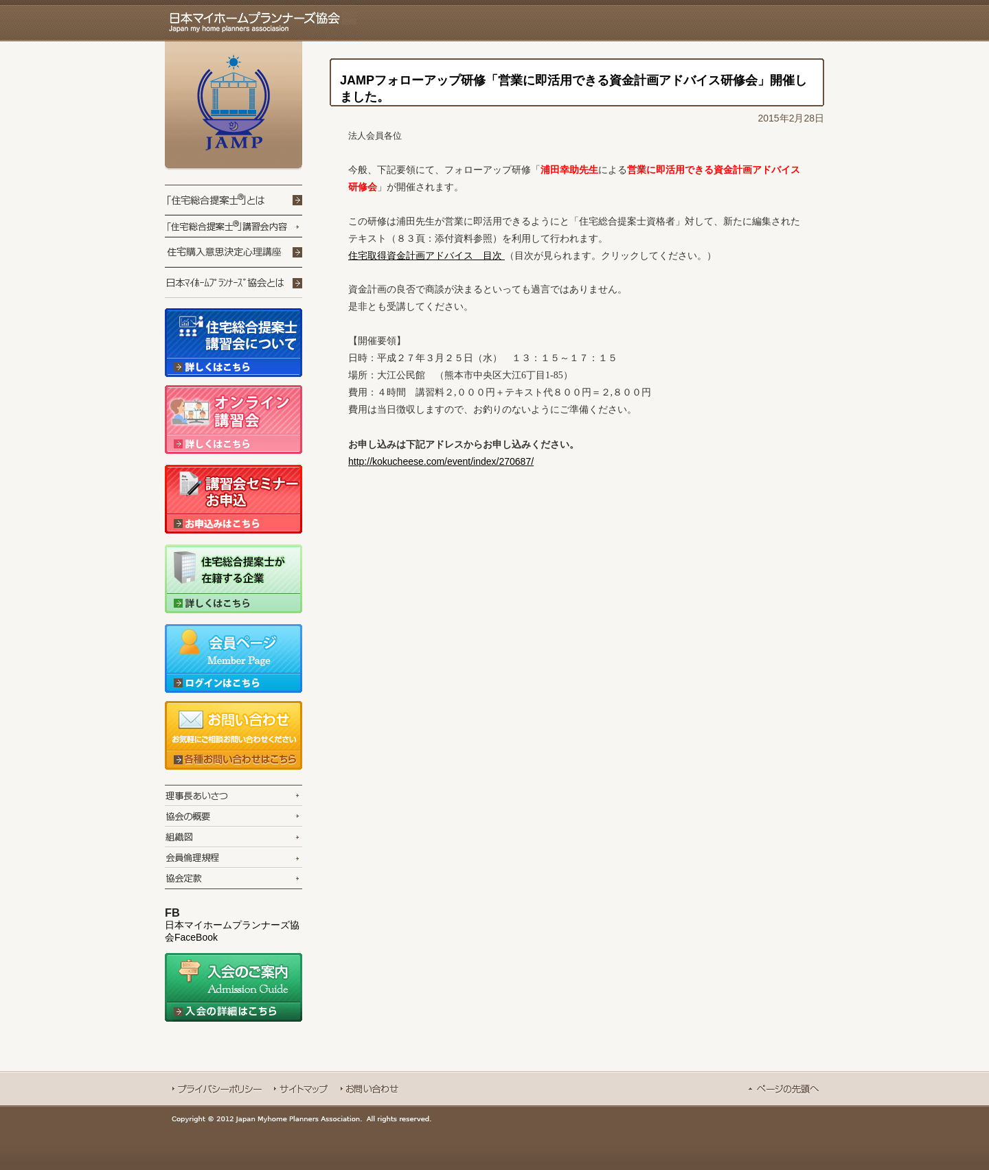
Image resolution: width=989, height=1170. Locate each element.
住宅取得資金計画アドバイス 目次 (426, 255)
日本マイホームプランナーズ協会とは (233, 283)
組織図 (233, 836)
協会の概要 (233, 815)
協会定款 (233, 878)
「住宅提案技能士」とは (233, 200)
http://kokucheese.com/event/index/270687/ (441, 461)
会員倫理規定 (233, 857)
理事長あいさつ (233, 795)
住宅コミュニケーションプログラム (273, 252)
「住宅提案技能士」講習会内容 (233, 226)
